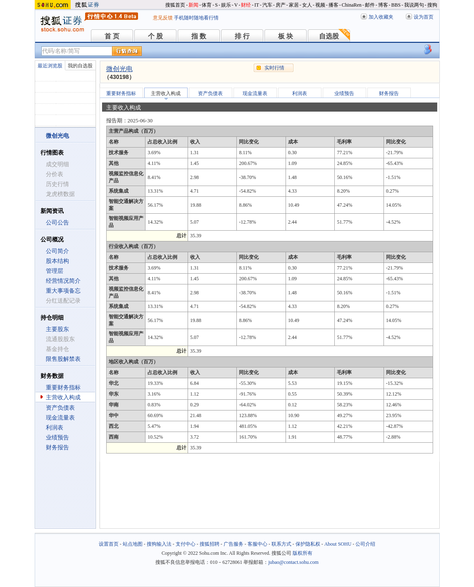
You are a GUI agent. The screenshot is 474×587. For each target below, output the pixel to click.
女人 (307, 5)
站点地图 (133, 544)
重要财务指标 (63, 387)
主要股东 (57, 329)
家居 (294, 5)
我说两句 (414, 5)
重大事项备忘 (63, 291)
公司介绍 (365, 544)
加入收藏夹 (381, 17)
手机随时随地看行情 (196, 18)
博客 (383, 5)
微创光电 (119, 68)
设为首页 (424, 17)
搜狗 (432, 5)
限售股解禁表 (63, 359)
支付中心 (185, 544)
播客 (333, 5)
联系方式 (281, 544)
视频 (320, 5)
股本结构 (57, 261)
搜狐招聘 (209, 544)
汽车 (267, 5)
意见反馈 (163, 18)
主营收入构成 (63, 397)
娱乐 (226, 5)
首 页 (112, 36)
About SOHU (338, 544)
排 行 (242, 36)
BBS (396, 5)
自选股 (329, 36)
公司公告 (57, 223)
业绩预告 (57, 437)
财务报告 (57, 447)
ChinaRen (352, 5)
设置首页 (109, 544)
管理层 (54, 271)
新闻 (193, 5)
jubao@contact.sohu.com (293, 562)
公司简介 (57, 251)
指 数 (198, 36)
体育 (207, 5)
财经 (246, 5)
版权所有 (302, 553)
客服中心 (257, 544)
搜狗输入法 (159, 544)
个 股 (155, 36)
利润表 (54, 428)
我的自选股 (80, 66)
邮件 (370, 5)
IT (256, 5)
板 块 (285, 36)
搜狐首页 (175, 5)
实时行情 (274, 68)
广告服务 (233, 544)
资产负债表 (60, 408)
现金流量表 (60, 418)
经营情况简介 (63, 281)
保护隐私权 (307, 544)
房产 (281, 5)
